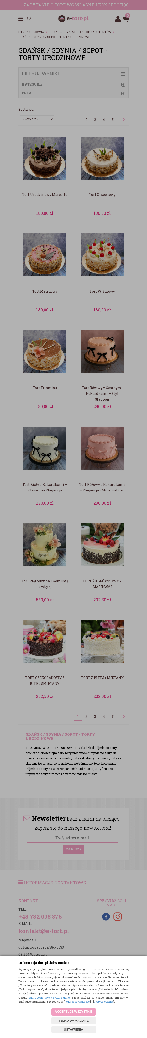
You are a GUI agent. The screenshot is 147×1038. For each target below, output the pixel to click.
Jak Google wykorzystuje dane (49, 997)
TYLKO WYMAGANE (73, 1020)
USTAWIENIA (73, 1029)
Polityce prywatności (77, 1001)
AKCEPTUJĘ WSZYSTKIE (73, 1011)
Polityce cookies (103, 1001)
